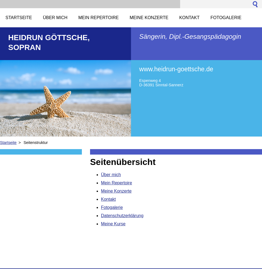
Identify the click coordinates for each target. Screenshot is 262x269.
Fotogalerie (112, 207)
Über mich (111, 174)
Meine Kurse (113, 223)
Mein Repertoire (116, 183)
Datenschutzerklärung (122, 215)
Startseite (8, 142)
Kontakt (108, 199)
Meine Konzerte (116, 191)
